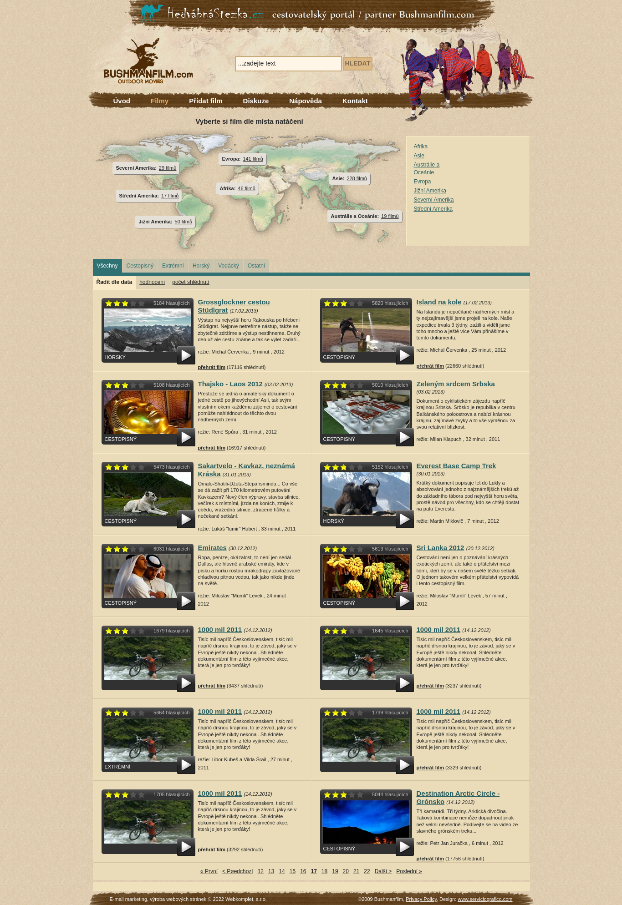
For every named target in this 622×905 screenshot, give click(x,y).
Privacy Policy (421, 899)
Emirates (212, 547)
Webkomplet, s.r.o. (246, 899)
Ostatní (256, 266)
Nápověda (305, 101)
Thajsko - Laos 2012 (230, 384)
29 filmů (167, 168)
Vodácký (228, 266)
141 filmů (253, 159)
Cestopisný (140, 266)
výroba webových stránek (178, 899)
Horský (201, 266)
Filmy (159, 101)
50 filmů (183, 221)
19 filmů (389, 216)
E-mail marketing (129, 899)
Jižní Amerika (430, 190)
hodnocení (152, 282)
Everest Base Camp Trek (456, 466)
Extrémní (173, 266)
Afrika (421, 146)
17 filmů (169, 195)
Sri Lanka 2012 (440, 547)
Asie (419, 155)
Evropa (422, 181)
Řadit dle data (115, 282)
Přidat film (205, 101)
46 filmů (246, 188)
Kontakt (355, 101)
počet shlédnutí (190, 282)
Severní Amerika (434, 200)
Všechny (107, 266)
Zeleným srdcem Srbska (456, 384)
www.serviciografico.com (485, 899)
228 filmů (357, 178)
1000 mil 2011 (220, 629)
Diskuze (256, 101)
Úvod (122, 101)
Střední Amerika (433, 209)
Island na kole (439, 302)
